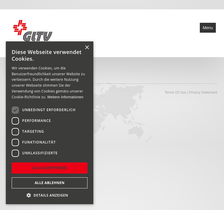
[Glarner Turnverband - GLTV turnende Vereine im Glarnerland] (31, 32)
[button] (50, 195)
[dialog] (49, 122)
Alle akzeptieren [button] (49, 167)
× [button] (87, 48)
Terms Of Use (175, 92)
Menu (208, 27)
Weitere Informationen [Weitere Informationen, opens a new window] (65, 97)
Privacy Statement (203, 92)
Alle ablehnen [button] (49, 182)
